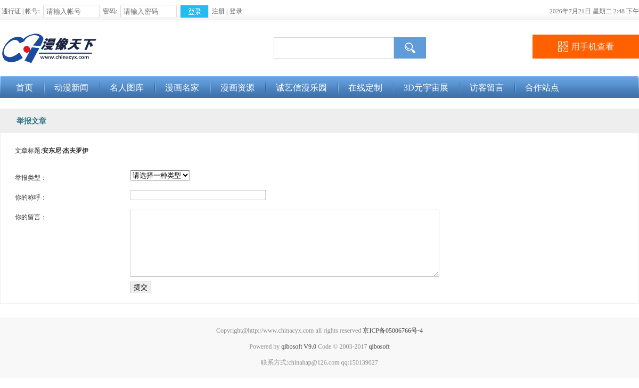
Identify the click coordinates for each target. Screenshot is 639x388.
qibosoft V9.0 (298, 356)
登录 (236, 11)
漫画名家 (182, 87)
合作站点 (542, 87)
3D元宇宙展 (426, 87)
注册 (218, 11)
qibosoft (378, 356)
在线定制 (365, 87)
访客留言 (487, 87)
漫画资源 (237, 87)
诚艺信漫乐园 (301, 87)
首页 (24, 87)
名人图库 (127, 87)
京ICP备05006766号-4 (393, 340)
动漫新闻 (71, 87)
